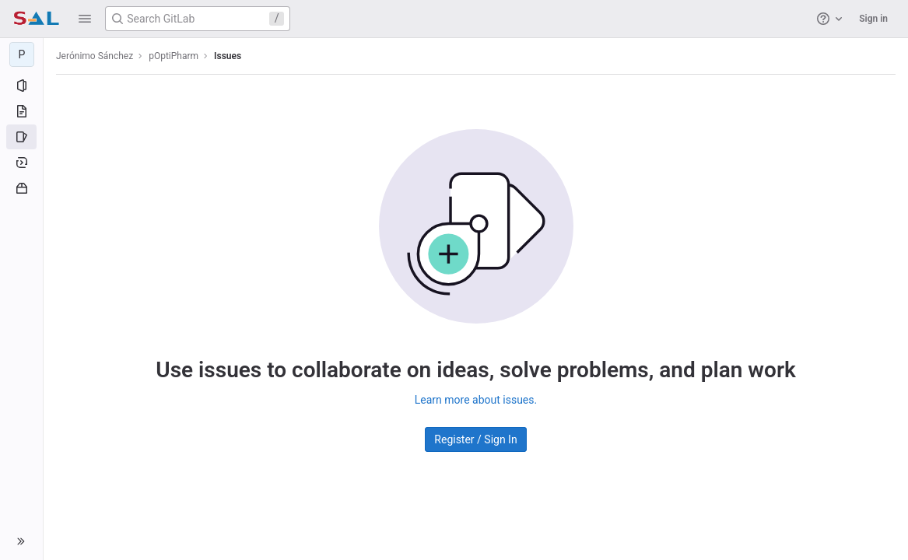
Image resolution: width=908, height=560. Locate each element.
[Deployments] (21, 162)
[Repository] (21, 111)
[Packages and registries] (21, 188)
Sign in (873, 18)
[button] (84, 18)
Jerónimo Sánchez (94, 56)
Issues (227, 56)
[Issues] (21, 136)
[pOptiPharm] (21, 54)
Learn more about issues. (476, 400)
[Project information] (21, 85)
